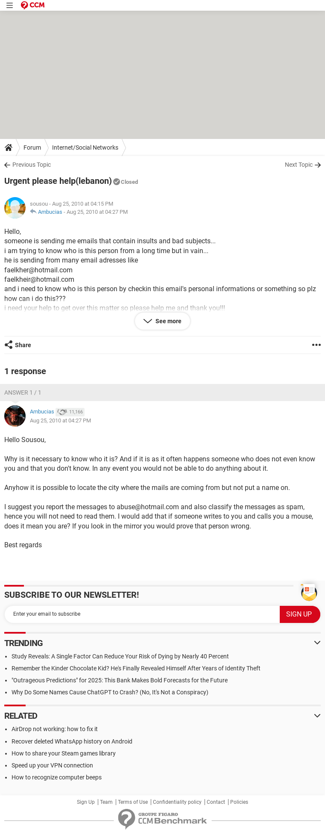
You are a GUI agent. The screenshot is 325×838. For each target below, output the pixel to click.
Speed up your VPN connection (52, 765)
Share (23, 345)
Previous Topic (31, 164)
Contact (216, 802)
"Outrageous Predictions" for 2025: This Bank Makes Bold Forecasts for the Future (120, 680)
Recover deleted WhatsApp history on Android (72, 741)
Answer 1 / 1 (22, 392)
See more (168, 321)
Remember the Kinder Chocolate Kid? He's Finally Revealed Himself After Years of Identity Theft (136, 668)
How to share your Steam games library (64, 753)
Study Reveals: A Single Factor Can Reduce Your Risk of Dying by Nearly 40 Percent (120, 656)
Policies (239, 802)
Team (106, 802)
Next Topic (299, 164)
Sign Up (86, 802)
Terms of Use (133, 802)
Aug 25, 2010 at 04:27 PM (97, 212)
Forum (32, 147)
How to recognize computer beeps (57, 777)
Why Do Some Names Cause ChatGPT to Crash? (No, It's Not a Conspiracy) (110, 692)
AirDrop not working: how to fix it (55, 729)
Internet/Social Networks (85, 147)
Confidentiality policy (177, 802)
